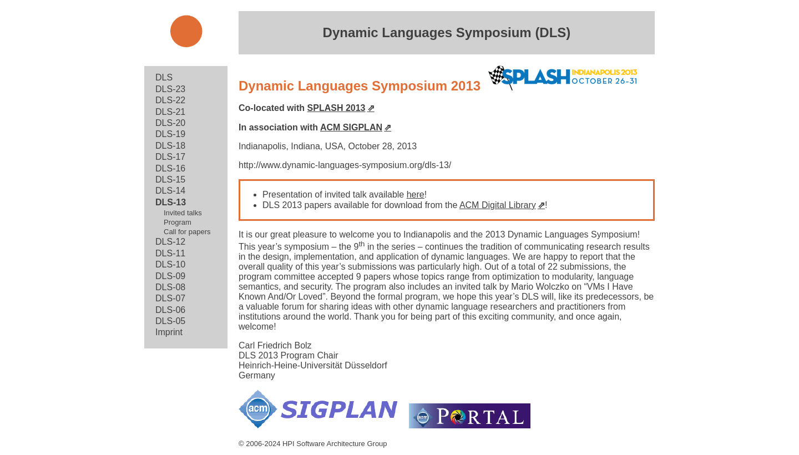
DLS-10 (170, 264)
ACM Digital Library (497, 205)
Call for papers (187, 232)
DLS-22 (170, 100)
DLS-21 (170, 112)
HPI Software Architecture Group (334, 443)
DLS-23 (170, 89)
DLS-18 (170, 145)
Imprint (169, 332)
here (415, 194)
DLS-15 (170, 179)
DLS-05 (170, 321)
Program (177, 222)
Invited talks (183, 213)
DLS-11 (170, 253)
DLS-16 (170, 168)
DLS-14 (170, 190)
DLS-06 (170, 310)
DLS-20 (170, 123)
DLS (164, 77)
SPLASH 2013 (336, 108)
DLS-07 (170, 298)
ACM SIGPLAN (351, 127)
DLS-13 (170, 202)
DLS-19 (170, 134)
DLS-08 (170, 287)
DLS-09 (170, 276)
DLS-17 (170, 156)
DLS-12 (170, 241)
